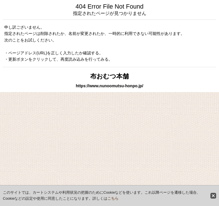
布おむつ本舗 (109, 76)
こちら (113, 198)
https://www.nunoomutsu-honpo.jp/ (109, 86)
